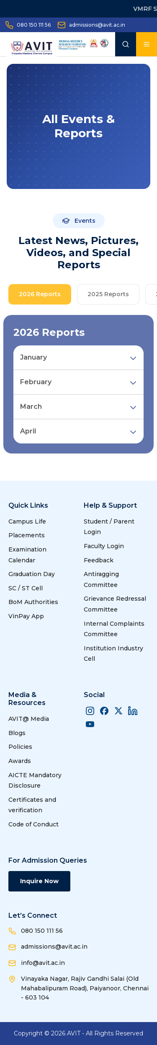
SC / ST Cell (25, 588)
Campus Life (27, 521)
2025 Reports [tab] (108, 294)
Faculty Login (104, 546)
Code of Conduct (33, 824)
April (28, 431)
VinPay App (26, 616)
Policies (20, 746)
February (35, 382)
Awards (19, 761)
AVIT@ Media (28, 719)
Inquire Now (39, 881)
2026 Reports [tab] (40, 294)
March (31, 406)
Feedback (98, 560)
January (33, 357)
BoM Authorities (33, 602)
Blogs (17, 733)
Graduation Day (31, 574)
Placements (26, 535)
